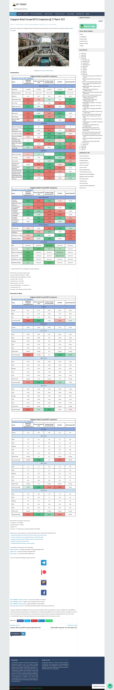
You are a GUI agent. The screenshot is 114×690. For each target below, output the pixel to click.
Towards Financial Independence (87, 185)
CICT (48, 24)
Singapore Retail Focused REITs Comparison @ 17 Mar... (89, 100)
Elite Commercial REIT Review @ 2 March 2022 (91, 139)
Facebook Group (83, 41)
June (83, 69)
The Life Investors (83, 183)
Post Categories (36, 14)
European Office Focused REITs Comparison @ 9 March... (92, 122)
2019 (82, 149)
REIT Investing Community (17, 605)
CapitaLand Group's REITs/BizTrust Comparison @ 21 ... (90, 90)
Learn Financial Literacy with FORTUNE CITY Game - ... (92, 76)
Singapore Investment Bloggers (87, 174)
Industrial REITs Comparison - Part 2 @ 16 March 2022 (91, 103)
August (84, 66)
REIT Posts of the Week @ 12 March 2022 (91, 114)
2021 (82, 146)
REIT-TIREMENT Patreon (16, 601)
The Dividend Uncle (83, 178)
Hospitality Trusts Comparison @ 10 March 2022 (92, 119)
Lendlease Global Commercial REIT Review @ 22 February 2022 (27, 539)
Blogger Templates (37, 688)
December (85, 60)
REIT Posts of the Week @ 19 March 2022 (91, 95)
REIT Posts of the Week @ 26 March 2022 (91, 82)
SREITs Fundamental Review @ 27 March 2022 (91, 79)
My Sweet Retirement (84, 169)
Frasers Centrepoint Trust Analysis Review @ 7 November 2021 (27, 537)
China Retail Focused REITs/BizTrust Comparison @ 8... (90, 125)
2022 (82, 58)
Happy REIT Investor (84, 163)
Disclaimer (70, 14)
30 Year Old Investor (84, 156)
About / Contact (23, 14)
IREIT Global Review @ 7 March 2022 (90, 127)
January (84, 144)
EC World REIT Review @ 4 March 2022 (91, 134)
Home (14, 14)
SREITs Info (48, 14)
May (83, 71)
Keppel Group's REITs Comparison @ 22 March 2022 (91, 87)
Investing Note (82, 36)
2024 (82, 55)
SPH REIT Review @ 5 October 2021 (20, 541)
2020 (82, 147)
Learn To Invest (83, 167)
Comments (53, 24)
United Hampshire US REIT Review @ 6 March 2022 (91, 130)
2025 (82, 53)
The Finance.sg (83, 181)
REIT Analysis (13, 553)
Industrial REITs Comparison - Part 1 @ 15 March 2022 (91, 106)
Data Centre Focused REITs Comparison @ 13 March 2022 (92, 112)
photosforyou (42, 70)
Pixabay (51, 70)
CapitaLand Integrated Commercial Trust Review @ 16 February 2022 (28, 535)
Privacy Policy (60, 14)
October (84, 63)
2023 (82, 56)
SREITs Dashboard (15, 549)
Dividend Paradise (83, 160)
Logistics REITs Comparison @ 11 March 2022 (91, 116)
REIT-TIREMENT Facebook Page (18, 603)
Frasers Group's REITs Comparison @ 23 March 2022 (91, 84)
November (85, 61)
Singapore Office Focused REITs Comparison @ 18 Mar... (89, 97)
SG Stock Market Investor (85, 172)
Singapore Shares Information (86, 176)
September (85, 64)
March (84, 74)
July (83, 68)
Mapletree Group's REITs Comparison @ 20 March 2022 (92, 92)
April (83, 72)
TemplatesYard (22, 688)
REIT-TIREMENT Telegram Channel (19, 599)
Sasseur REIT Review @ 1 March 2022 (91, 141)
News (87, 14)
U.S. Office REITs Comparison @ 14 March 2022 (91, 109)
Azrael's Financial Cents (85, 158)
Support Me (80, 14)
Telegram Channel (83, 43)
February (84, 143)
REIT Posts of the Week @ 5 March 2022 (91, 132)
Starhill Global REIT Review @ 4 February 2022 (22, 543)
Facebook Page (83, 39)
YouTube (81, 45)
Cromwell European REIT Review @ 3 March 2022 (92, 136)
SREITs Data (13, 551)
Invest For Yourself (83, 165)
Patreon (81, 34)
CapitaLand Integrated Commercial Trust (37, 24)
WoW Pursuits (82, 188)
